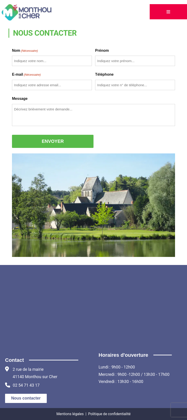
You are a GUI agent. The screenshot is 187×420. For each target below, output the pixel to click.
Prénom (102, 50)
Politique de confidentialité (109, 414)
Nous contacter (26, 398)
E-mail (26, 74)
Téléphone (104, 74)
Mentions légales (70, 414)
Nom (25, 50)
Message (20, 99)
